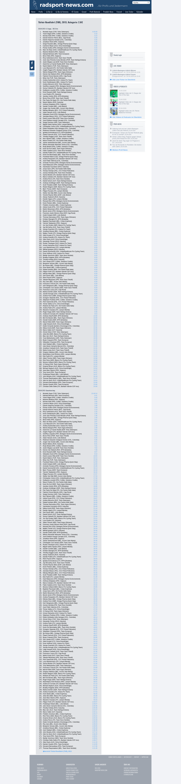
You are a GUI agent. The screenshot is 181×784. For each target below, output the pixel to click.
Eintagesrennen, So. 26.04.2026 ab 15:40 (126, 75)
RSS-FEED (97, 768)
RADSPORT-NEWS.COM (101, 770)
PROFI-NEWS (40, 768)
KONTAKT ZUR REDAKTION (131, 768)
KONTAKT (136, 757)
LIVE (38, 772)
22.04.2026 (131, 110)
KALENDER (40, 777)
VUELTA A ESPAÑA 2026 (72, 772)
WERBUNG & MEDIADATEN (131, 770)
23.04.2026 (131, 102)
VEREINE (39, 779)
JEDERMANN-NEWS (42, 770)
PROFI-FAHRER (70, 779)
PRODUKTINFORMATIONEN (131, 772)
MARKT (39, 774)
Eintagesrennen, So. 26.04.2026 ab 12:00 (126, 71)
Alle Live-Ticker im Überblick (123, 80)
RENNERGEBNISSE (71, 774)
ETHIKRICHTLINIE (128, 774)
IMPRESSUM (145, 757)
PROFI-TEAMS (69, 777)
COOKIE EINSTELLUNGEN (114, 757)
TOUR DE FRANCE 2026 (72, 770)
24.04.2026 (131, 93)
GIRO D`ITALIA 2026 (71, 768)
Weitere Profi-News (120, 150)
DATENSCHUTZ (128, 757)
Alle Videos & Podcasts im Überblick (127, 117)
